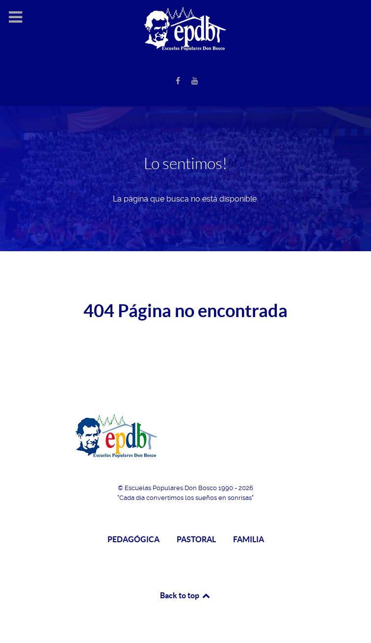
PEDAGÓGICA (133, 539)
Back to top (185, 595)
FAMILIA (248, 539)
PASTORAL (196, 539)
